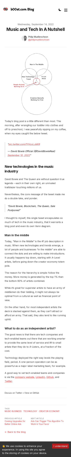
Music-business (13, 411)
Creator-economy (49, 411)
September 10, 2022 (19, 155)
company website (24, 377)
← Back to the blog (15, 431)
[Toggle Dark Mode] (60, 9)
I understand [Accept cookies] (60, 446)
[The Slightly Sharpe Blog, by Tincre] (18, 9)
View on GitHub (31, 393)
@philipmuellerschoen (38, 39)
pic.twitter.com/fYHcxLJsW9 (24, 144)
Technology (30, 411)
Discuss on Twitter (13, 393)
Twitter (8, 381)
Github (50, 377)
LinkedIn (40, 377)
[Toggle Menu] (65, 9)
